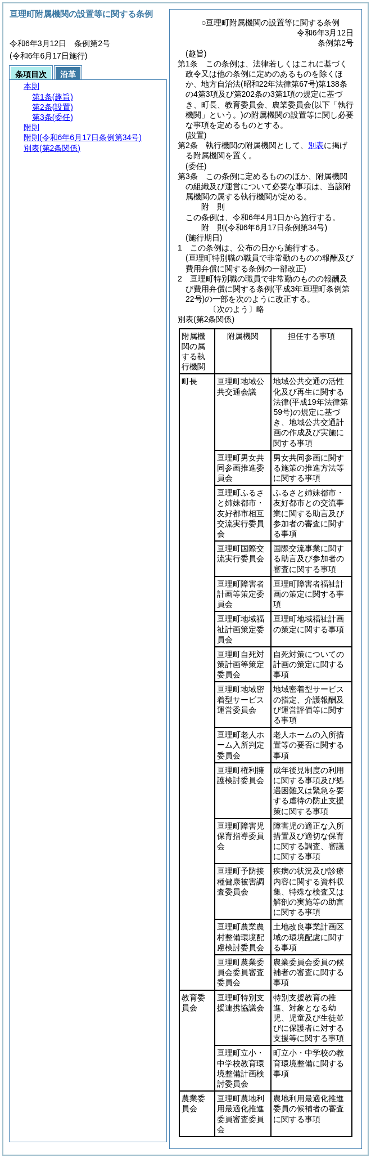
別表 (316, 145)
